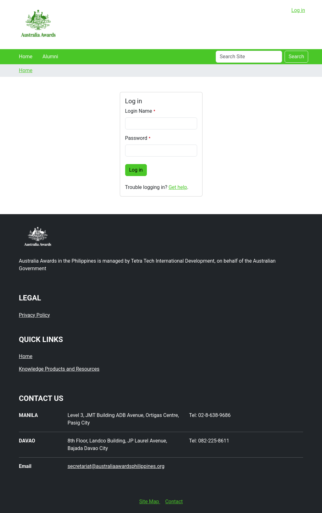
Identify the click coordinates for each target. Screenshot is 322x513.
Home (25, 57)
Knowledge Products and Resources (59, 369)
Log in (298, 10)
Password (138, 138)
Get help (178, 187)
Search (296, 57)
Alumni (50, 57)
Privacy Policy (34, 315)
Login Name (140, 111)
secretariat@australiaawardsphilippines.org (116, 466)
